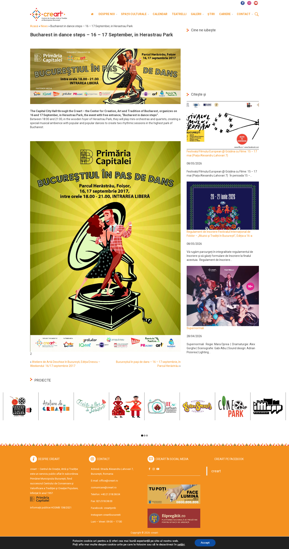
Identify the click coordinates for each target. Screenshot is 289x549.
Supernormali (195, 328)
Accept (205, 543)
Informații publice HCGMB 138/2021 (50, 507)
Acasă (34, 26)
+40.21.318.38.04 (110, 494)
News (44, 26)
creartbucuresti (112, 514)
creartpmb (110, 507)
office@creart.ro (108, 480)
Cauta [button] (256, 14)
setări (181, 544)
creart (216, 471)
